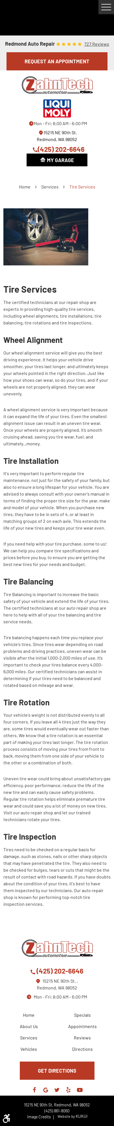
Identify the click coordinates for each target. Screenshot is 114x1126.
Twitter (57, 1090)
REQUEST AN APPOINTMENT (57, 61)
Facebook (34, 1090)
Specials (82, 1015)
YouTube (79, 1090)
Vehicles (28, 1049)
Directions (82, 1049)
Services (50, 186)
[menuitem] (30, 1015)
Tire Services (82, 186)
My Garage (60, 160)
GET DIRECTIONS (57, 1071)
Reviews (82, 1037)
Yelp (68, 1090)
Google (45, 1090)
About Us (29, 1026)
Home (25, 186)
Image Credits (41, 1116)
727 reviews (96, 44)
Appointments (82, 1026)
